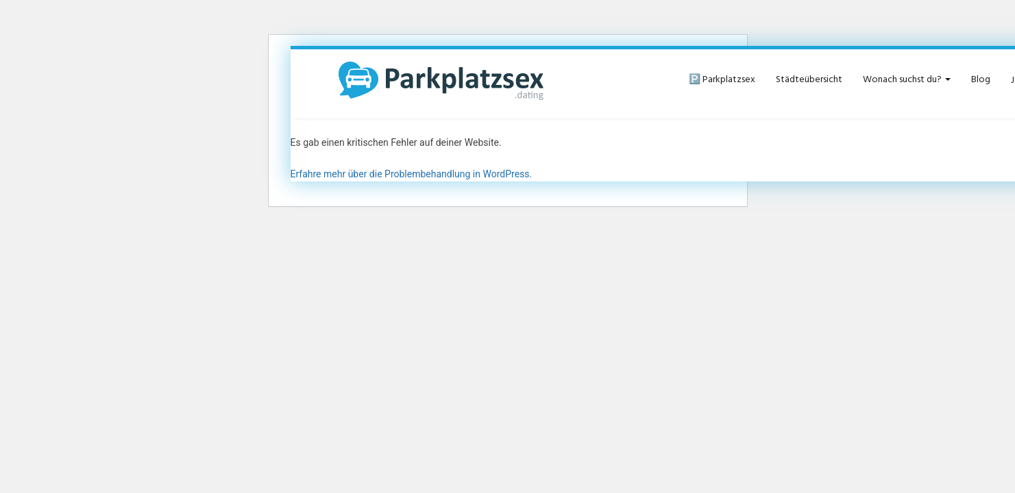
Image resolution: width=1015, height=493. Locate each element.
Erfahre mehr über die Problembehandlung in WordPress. (412, 173)
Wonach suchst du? (907, 80)
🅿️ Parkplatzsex (722, 80)
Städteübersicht (809, 80)
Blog (980, 80)
